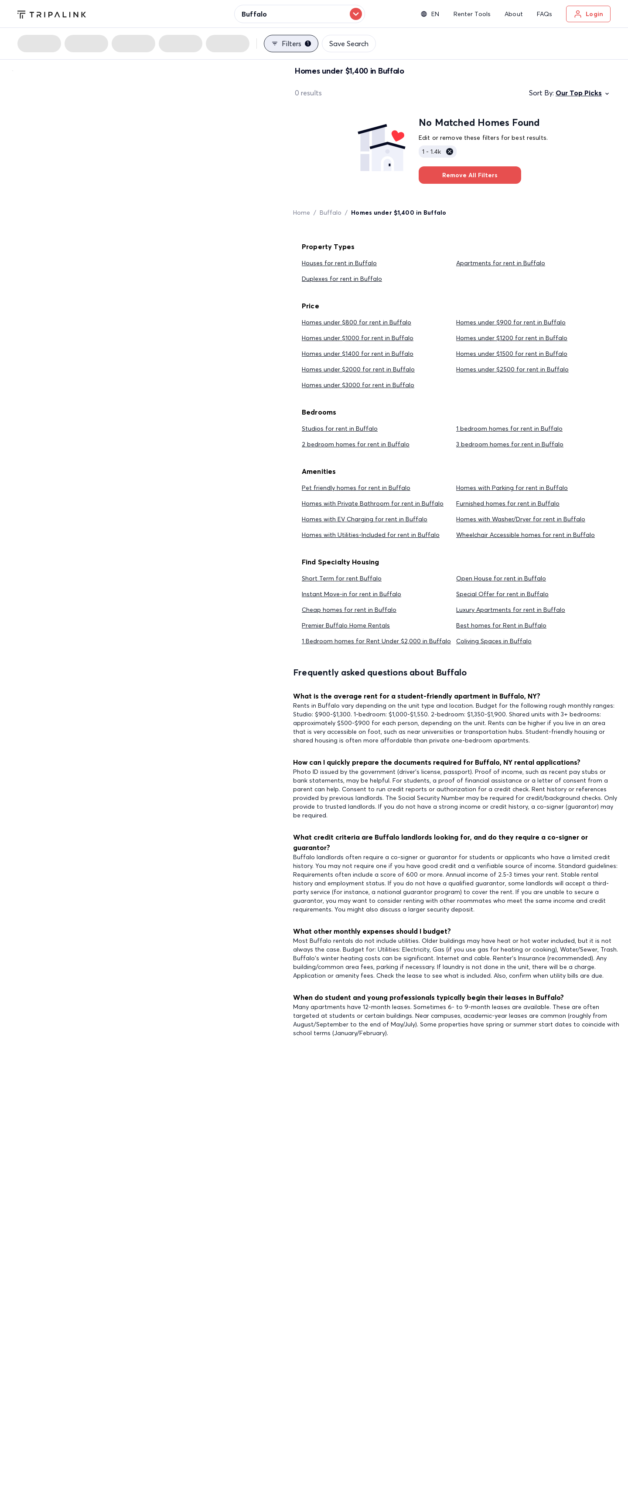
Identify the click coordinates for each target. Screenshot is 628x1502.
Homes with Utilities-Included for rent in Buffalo (371, 535)
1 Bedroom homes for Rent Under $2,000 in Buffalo (376, 641)
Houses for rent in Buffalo (339, 263)
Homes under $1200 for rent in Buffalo (511, 338)
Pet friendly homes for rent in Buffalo (356, 488)
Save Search (348, 43)
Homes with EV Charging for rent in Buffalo (364, 519)
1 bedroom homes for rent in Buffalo (509, 428)
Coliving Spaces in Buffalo (494, 641)
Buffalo (330, 212)
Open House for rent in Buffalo (501, 578)
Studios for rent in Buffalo (340, 428)
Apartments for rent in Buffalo (500, 263)
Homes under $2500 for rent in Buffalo (512, 369)
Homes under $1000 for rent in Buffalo (357, 338)
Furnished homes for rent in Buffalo (508, 503)
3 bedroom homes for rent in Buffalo (509, 444)
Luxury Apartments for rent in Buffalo (510, 610)
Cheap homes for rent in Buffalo (349, 610)
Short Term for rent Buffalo (342, 578)
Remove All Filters (470, 175)
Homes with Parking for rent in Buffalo (512, 488)
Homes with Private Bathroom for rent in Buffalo (373, 503)
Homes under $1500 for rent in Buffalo (511, 354)
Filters (291, 43)
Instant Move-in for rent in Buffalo (351, 594)
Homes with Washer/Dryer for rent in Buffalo (520, 519)
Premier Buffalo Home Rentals (346, 625)
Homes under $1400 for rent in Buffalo (357, 354)
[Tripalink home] (51, 13)
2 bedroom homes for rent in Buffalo (356, 444)
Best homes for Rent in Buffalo (501, 625)
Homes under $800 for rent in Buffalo (356, 322)
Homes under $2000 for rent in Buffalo (358, 369)
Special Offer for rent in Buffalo (502, 594)
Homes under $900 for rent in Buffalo (511, 322)
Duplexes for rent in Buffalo (342, 279)
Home (301, 212)
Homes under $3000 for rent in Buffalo (358, 385)
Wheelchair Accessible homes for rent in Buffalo (525, 535)
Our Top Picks (583, 92)
